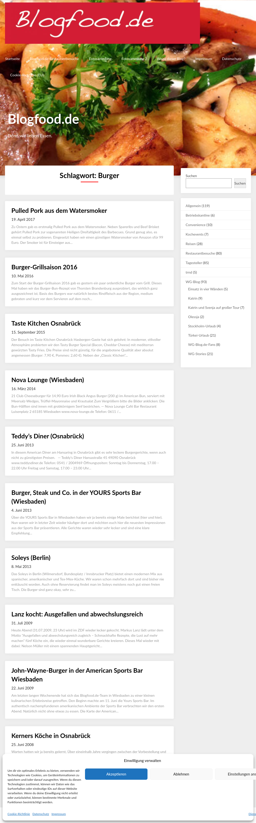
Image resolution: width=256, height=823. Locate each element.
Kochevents (195, 234)
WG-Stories (197, 354)
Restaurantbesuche (200, 253)
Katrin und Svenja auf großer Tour (214, 307)
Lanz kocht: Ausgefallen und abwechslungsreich (77, 614)
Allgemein (193, 206)
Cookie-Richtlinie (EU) (27, 75)
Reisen (191, 244)
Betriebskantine (198, 215)
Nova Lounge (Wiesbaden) (47, 379)
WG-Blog (193, 282)
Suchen (191, 176)
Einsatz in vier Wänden (205, 289)
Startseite (12, 59)
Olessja (193, 317)
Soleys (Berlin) (30, 557)
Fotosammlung (100, 59)
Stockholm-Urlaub (202, 326)
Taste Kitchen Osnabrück (46, 323)
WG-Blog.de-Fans (202, 344)
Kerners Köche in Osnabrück (50, 735)
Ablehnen (181, 774)
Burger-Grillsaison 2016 (44, 267)
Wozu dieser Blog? (171, 59)
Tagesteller (194, 263)
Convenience (196, 225)
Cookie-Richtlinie (19, 814)
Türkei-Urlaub (198, 335)
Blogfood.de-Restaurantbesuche (54, 59)
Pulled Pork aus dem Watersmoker (59, 210)
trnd (189, 272)
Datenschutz (40, 814)
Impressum (59, 814)
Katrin (193, 298)
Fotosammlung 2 (134, 59)
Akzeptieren (116, 774)
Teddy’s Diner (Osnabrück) (47, 436)
